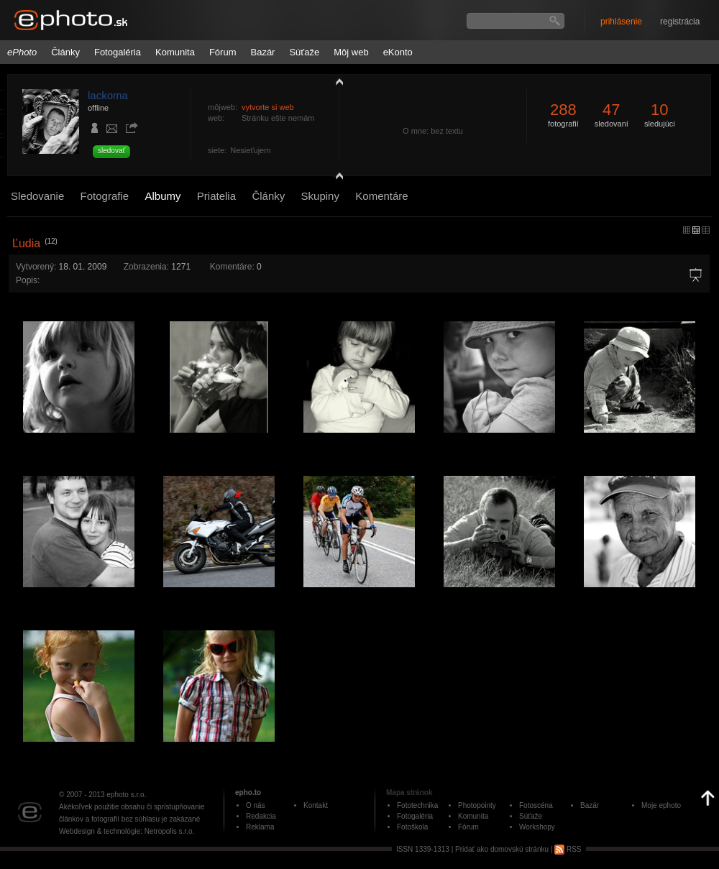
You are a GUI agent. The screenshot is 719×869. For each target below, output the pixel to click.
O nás (255, 805)
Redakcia (261, 816)
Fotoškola (412, 827)
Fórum (223, 52)
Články (65, 52)
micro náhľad (686, 230)
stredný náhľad (706, 230)
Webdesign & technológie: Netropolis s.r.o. (126, 831)
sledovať (111, 151)
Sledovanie (37, 196)
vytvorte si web (268, 107)
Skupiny (320, 196)
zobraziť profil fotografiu (336, 81)
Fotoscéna (536, 805)
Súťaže (304, 52)
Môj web (351, 52)
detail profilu (336, 178)
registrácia (680, 22)
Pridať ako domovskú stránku (502, 849)
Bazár (262, 52)
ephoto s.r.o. (126, 795)
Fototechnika (417, 805)
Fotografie (105, 196)
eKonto (398, 52)
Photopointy (477, 805)
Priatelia (216, 196)
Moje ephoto (661, 805)
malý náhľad (696, 230)
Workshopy (537, 827)
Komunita (175, 52)
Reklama (260, 827)
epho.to (248, 792)
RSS (567, 849)
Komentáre (381, 196)
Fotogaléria (117, 52)
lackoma (108, 95)
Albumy (162, 196)
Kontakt (315, 805)
